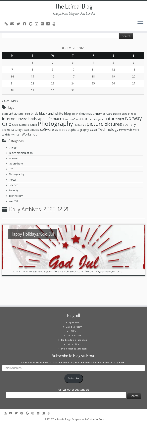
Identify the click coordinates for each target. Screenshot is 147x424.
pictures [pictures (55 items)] (113, 124)
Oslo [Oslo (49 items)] (6, 124)
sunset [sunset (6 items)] (93, 129)
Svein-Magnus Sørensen (74, 348)
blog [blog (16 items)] (67, 113)
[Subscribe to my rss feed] (7, 23)
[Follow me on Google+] (32, 23)
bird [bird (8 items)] (27, 113)
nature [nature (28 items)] (110, 118)
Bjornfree (74, 322)
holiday (89, 271)
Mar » (15, 101)
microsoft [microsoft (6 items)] (70, 119)
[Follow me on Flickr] (43, 23)
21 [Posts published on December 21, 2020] (12, 83)
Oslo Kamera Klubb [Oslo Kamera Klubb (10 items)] (24, 125)
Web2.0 (13, 201)
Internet (13, 158)
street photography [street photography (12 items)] (75, 130)
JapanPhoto (16, 163)
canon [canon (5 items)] (75, 113)
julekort (103, 271)
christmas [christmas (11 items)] (85, 113)
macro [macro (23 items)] (58, 118)
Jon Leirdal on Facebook (74, 339)
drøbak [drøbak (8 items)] (126, 113)
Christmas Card (74, 271)
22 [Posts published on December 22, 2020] (32, 83)
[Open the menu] (140, 24)
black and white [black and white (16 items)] (51, 113)
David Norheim (74, 326)
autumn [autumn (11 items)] (19, 113)
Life (11, 169)
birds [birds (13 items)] (34, 113)
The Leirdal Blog (73, 6)
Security (14, 190)
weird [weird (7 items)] (136, 130)
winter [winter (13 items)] (16, 134)
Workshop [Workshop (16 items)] (29, 134)
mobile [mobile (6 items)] (80, 119)
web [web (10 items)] (129, 130)
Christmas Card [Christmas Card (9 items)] (102, 113)
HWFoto (74, 331)
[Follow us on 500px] (55, 23)
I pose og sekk (74, 335)
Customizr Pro (95, 419)
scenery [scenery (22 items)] (129, 124)
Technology (16, 195)
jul (96, 271)
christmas (58, 271)
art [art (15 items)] (11, 113)
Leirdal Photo (74, 344)
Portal (12, 179)
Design (13, 147)
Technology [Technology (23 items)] (108, 129)
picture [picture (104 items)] (95, 123)
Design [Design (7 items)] (117, 113)
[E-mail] (13, 23)
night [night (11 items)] (121, 119)
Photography (16, 174)
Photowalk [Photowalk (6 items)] (80, 124)
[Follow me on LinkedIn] (49, 23)
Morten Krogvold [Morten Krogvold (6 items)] (94, 119)
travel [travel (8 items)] (122, 130)
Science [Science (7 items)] (6, 130)
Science (13, 185)
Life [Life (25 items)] (48, 118)
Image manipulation (21, 153)
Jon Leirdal (117, 271)
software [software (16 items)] (47, 129)
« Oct (5, 101)
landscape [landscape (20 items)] (36, 118)
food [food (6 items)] (133, 113)
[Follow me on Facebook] (26, 23)
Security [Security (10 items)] (16, 130)
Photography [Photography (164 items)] (55, 124)
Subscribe (73, 378)
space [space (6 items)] (58, 129)
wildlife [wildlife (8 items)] (6, 134)
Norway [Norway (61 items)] (133, 118)
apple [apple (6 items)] (5, 113)
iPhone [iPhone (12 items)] (22, 119)
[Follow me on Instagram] (38, 23)
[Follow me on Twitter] (20, 23)
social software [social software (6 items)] (30, 129)
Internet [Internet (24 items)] (9, 118)
